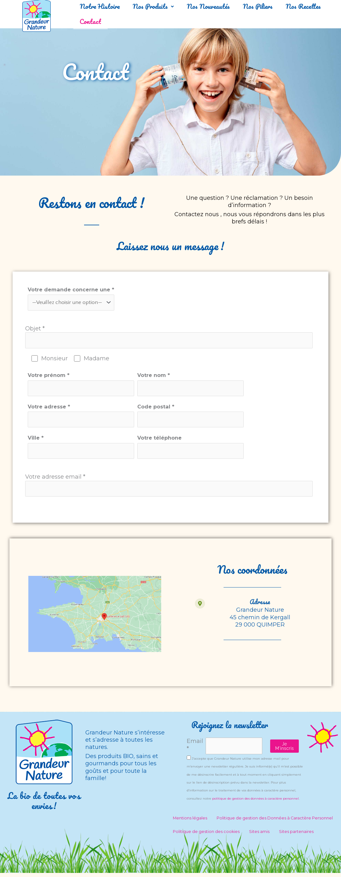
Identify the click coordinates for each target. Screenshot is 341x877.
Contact (149, 21)
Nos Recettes (101, 21)
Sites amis (259, 835)
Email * (195, 749)
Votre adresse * (85, 417)
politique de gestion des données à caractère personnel (255, 803)
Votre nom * (202, 386)
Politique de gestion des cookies (206, 835)
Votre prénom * (85, 386)
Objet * (169, 338)
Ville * (85, 449)
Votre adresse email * (169, 489)
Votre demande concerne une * (71, 298)
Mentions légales (190, 822)
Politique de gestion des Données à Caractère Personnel (275, 822)
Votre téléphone (202, 449)
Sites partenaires (296, 835)
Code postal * (202, 417)
